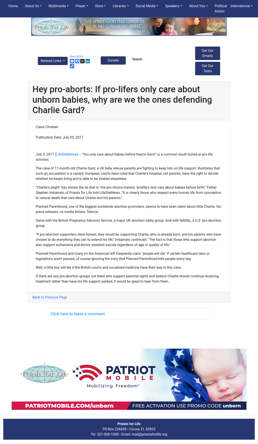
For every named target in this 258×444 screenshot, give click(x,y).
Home (13, 6)
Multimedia (57, 6)
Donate (113, 60)
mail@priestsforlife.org (149, 434)
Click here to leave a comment (78, 314)
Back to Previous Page (49, 297)
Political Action (221, 8)
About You (197, 6)
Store (99, 6)
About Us (32, 6)
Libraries (119, 6)
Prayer (80, 6)
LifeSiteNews (66, 154)
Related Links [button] (51, 61)
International (240, 6)
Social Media (146, 6)
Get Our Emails (208, 53)
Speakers (172, 6)
